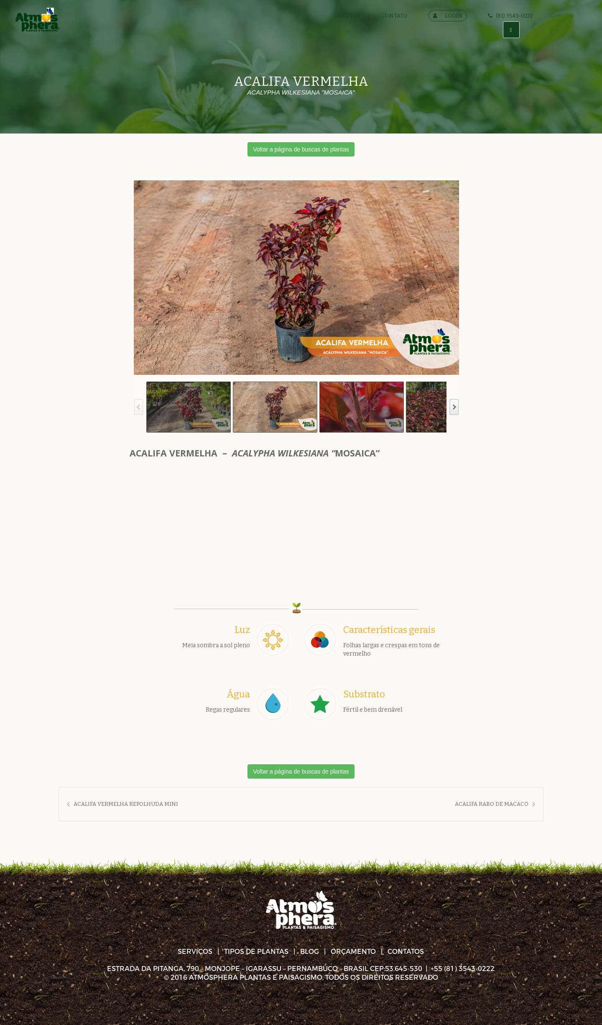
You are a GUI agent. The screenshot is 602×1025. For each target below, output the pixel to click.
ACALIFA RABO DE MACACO (491, 804)
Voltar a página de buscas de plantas (301, 149)
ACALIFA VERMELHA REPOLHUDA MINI (126, 804)
